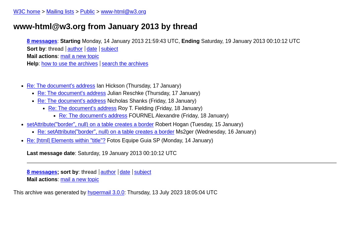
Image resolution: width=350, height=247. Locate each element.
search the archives (125, 63)
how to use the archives (70, 63)
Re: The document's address (61, 86)
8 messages (42, 41)
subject (109, 49)
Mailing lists (60, 11)
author (74, 49)
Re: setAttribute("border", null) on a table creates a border (106, 132)
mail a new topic (79, 56)
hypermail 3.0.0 (106, 192)
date (91, 49)
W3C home (26, 11)
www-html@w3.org (123, 11)
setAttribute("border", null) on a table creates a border (90, 124)
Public (87, 11)
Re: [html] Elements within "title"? (66, 140)
